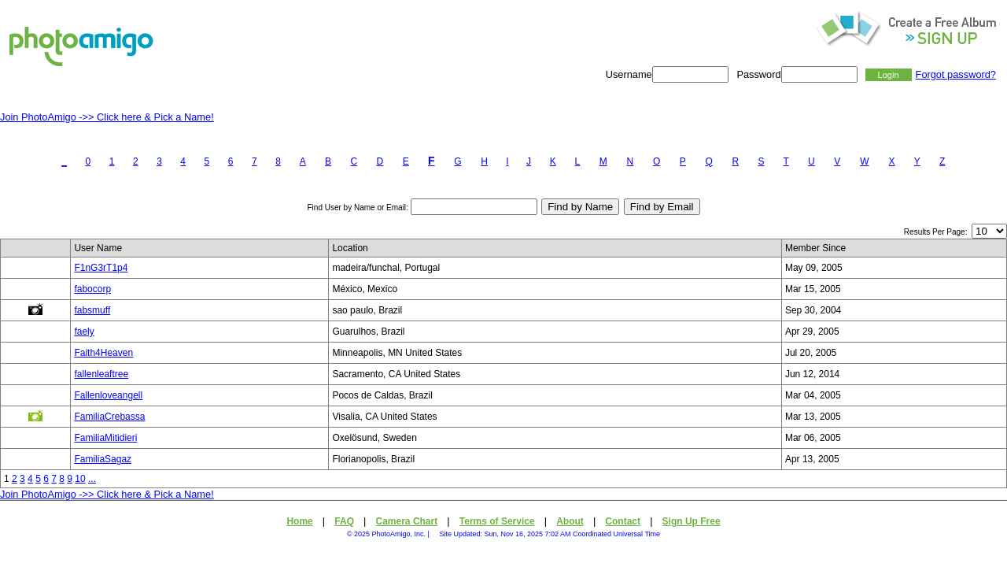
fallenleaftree (101, 374)
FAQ (344, 521)
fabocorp (92, 289)
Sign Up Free (691, 521)
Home (299, 521)
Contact (622, 521)
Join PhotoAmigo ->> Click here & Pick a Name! (107, 117)
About (570, 521)
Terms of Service (497, 521)
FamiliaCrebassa (109, 416)
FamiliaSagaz (102, 459)
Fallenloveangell (108, 395)
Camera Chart (407, 521)
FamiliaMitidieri (105, 437)
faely (84, 331)
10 (80, 478)
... (92, 478)
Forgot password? (956, 74)
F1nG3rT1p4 (100, 267)
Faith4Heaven (103, 352)
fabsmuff (92, 310)
